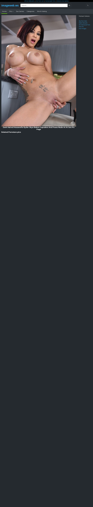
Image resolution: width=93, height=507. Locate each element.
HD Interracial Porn (84, 25)
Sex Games (20, 11)
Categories (30, 11)
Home (4, 11)
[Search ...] (44, 5)
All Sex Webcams (29, 1)
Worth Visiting (42, 11)
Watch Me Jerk (83, 23)
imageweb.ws (10, 5)
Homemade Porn (50, 1)
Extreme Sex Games (63, 1)
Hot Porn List (40, 1)
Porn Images (82, 28)
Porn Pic (81, 27)
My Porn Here (83, 21)
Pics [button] (10, 11)
